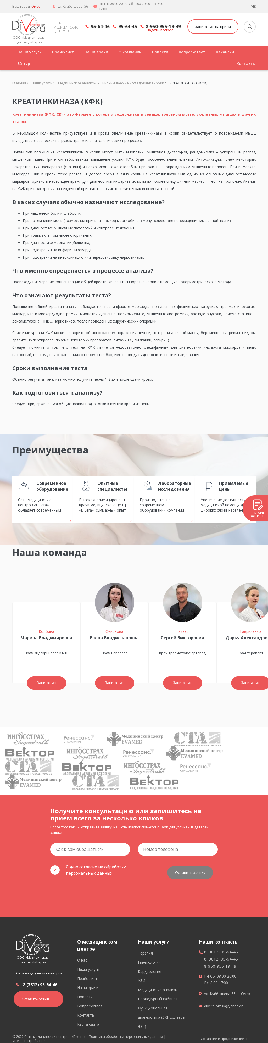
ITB (247, 1037)
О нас (82, 958)
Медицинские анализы (158, 988)
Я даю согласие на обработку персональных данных (88, 870)
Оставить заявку (190, 870)
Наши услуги (30, 51)
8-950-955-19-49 (163, 27)
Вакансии (225, 51)
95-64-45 (127, 27)
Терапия (145, 951)
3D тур (24, 63)
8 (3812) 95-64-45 (221, 957)
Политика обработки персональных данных (126, 1035)
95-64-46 (100, 27)
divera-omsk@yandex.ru (224, 1004)
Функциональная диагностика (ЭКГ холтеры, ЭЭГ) (162, 1015)
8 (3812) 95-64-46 (40, 983)
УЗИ (141, 979)
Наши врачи (96, 51)
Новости (160, 51)
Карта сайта (88, 1022)
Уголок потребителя (29, 1039)
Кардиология (149, 969)
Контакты (246, 63)
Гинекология (149, 960)
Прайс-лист (63, 51)
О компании (130, 51)
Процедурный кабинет (158, 997)
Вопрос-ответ (192, 51)
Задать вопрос (160, 30)
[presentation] (90, 890)
